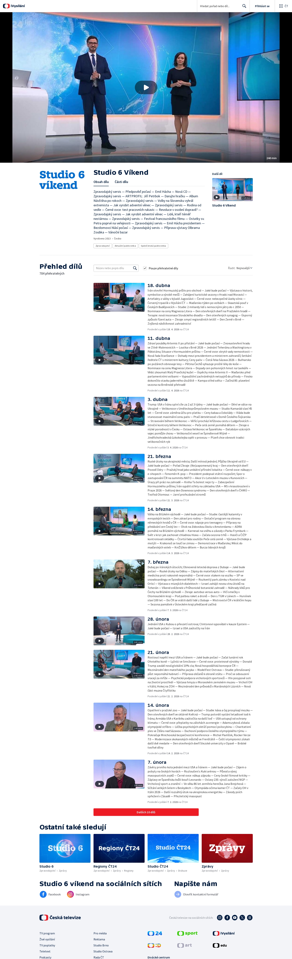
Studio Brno (101, 945)
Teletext (45, 951)
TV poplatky (47, 945)
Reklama (99, 939)
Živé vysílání (47, 939)
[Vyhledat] (135, 268)
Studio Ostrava (103, 951)
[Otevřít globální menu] (283, 6)
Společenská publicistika (153, 245)
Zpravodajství (103, 245)
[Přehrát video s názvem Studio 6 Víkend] (146, 87)
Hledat (243, 7)
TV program (47, 933)
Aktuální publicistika (125, 245)
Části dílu (121, 182)
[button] (145, 87)
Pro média (100, 933)
